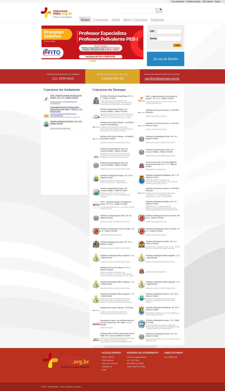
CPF (152, 31)
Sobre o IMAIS (108, 357)
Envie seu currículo (110, 363)
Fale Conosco (207, 1)
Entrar (217, 1)
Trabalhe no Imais (193, 1)
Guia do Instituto (177, 1)
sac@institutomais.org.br (162, 78)
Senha (153, 38)
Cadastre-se (107, 366)
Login (104, 370)
